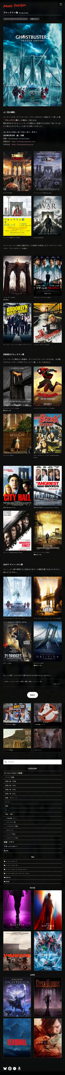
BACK (32, 695)
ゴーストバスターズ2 (10, 865)
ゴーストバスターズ (10, 861)
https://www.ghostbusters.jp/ (23, 144)
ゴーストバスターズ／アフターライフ (15, 869)
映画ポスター (34, 19)
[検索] (5, 762)
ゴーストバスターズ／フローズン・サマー (16, 19)
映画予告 (7, 877)
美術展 (6, 882)
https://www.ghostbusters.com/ (24, 141)
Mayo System (14, 5)
